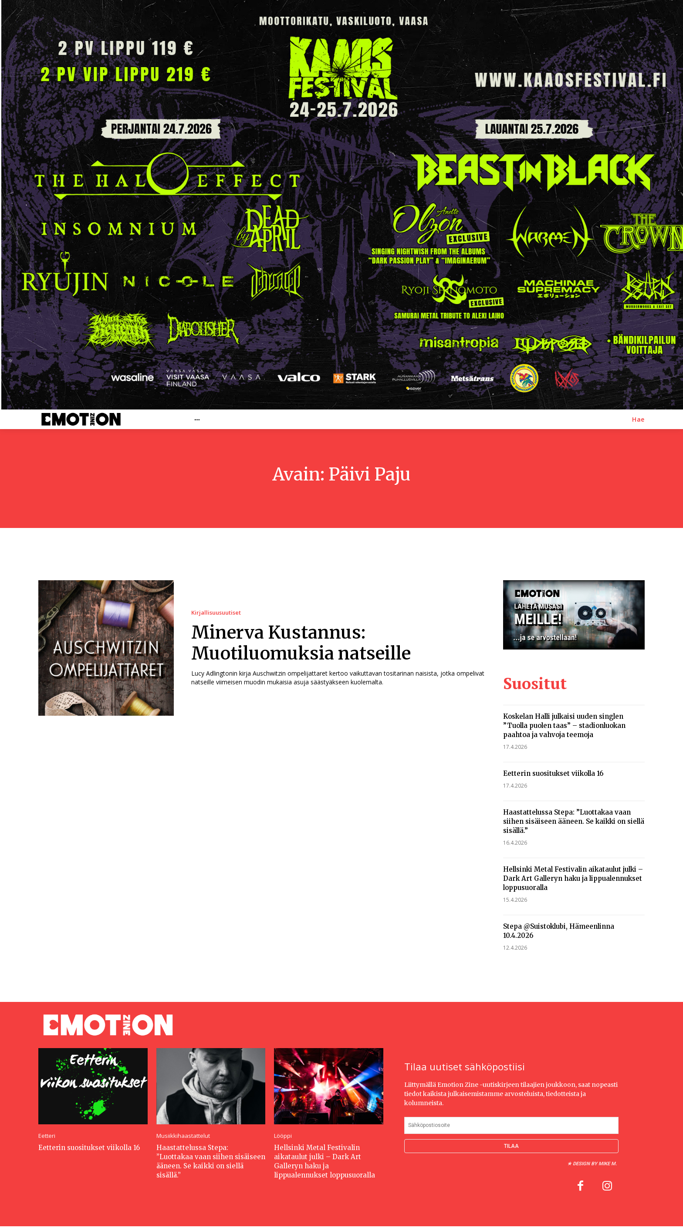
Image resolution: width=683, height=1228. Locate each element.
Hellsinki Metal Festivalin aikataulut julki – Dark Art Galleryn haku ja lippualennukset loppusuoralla (573, 878)
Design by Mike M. (595, 1164)
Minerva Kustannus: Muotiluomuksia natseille (301, 643)
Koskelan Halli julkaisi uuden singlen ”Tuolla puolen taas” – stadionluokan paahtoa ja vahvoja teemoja (564, 725)
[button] (638, 419)
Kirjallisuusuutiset (216, 613)
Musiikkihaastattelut (183, 1136)
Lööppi (283, 1136)
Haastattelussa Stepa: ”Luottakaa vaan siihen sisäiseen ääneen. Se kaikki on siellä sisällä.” (573, 821)
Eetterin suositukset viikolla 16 (553, 773)
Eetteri (46, 1136)
